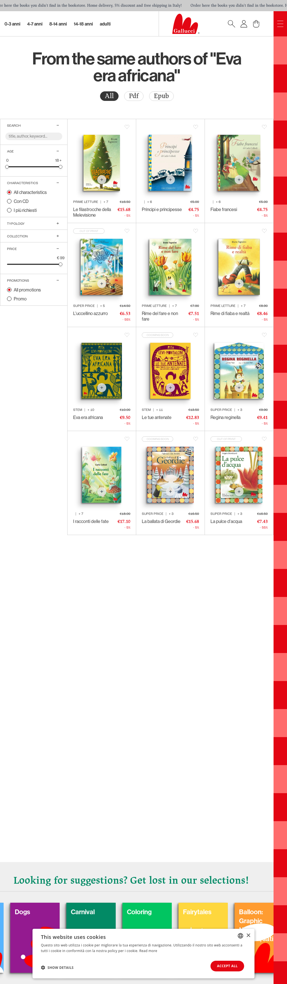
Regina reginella (225, 417)
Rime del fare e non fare (160, 316)
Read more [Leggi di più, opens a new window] (148, 950)
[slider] (7, 166)
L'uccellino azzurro (90, 313)
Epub (161, 96)
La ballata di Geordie (161, 521)
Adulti (105, 24)
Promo (20, 299)
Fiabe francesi (223, 209)
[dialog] (143, 953)
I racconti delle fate (91, 521)
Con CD (21, 201)
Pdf (134, 96)
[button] (57, 967)
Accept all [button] (227, 966)
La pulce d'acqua (226, 521)
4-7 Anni (35, 24)
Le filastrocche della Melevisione (92, 212)
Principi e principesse (162, 209)
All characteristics (30, 192)
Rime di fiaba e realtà (229, 313)
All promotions (27, 290)
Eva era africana (88, 417)
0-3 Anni (12, 24)
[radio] (109, 96)
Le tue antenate (157, 417)
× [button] (248, 935)
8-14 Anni (58, 24)
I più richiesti (25, 210)
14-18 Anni (83, 24)
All (109, 96)
